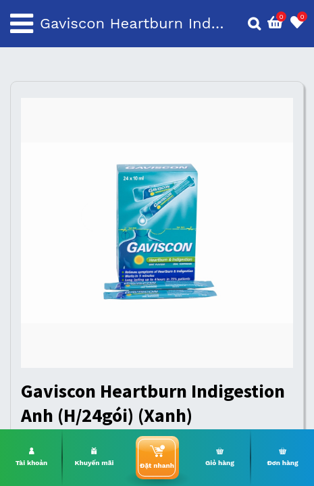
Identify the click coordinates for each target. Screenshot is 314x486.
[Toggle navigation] (21, 23)
